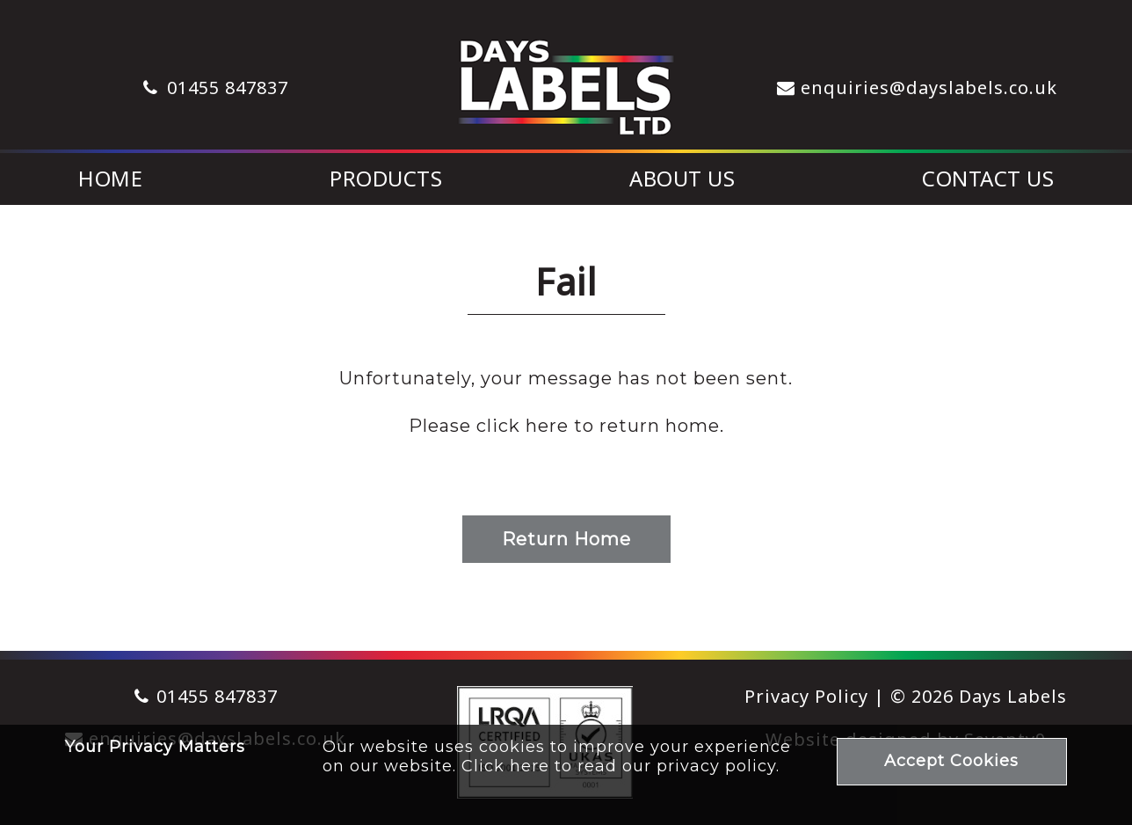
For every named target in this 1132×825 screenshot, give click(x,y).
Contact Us (988, 178)
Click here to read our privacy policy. (620, 766)
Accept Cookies (951, 760)
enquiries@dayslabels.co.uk (929, 87)
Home (110, 178)
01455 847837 (227, 87)
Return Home (566, 539)
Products (386, 178)
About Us (682, 178)
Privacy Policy (806, 696)
